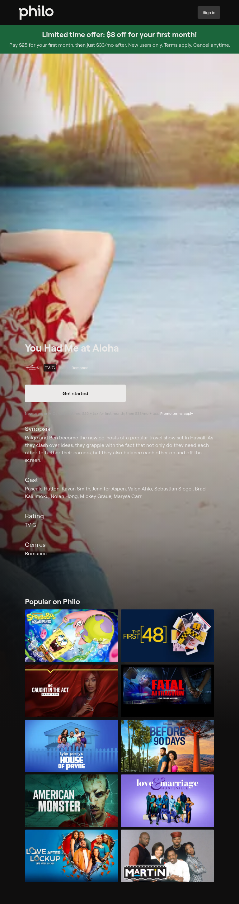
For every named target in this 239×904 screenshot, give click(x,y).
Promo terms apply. (177, 413)
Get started (75, 393)
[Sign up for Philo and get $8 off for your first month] (119, 39)
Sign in (209, 12)
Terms (170, 45)
